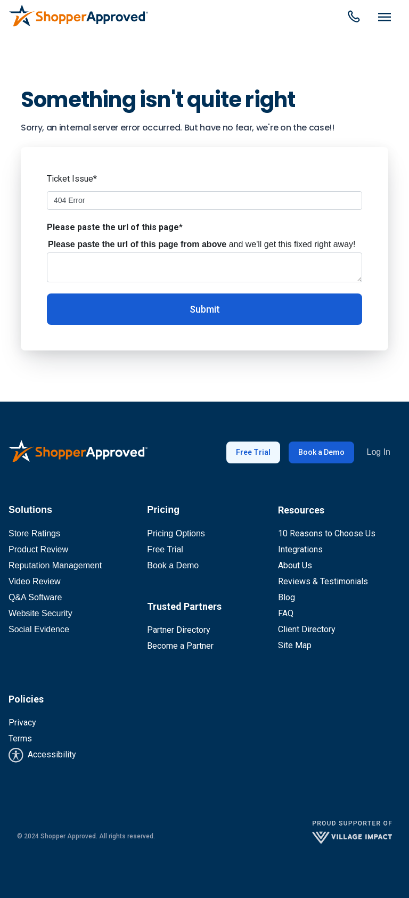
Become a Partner (180, 646)
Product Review (38, 549)
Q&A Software (35, 597)
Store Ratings (34, 533)
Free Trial (253, 452)
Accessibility (42, 755)
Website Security (40, 613)
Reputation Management (55, 565)
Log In (378, 451)
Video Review (35, 581)
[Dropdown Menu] (384, 18)
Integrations (300, 549)
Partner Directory (178, 630)
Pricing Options (176, 533)
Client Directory (307, 629)
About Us (295, 565)
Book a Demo (321, 452)
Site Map (295, 645)
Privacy (22, 722)
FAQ (285, 613)
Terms (20, 738)
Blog (286, 597)
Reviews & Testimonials (323, 581)
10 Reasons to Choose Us (326, 533)
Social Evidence (39, 629)
